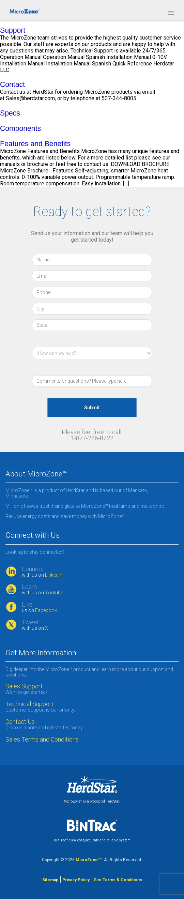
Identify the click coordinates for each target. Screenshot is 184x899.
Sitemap (50, 880)
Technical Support (29, 704)
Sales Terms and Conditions (42, 739)
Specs (10, 113)
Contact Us (20, 721)
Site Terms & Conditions (118, 880)
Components (20, 128)
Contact (12, 84)
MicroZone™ (89, 859)
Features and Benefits (35, 144)
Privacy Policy (76, 880)
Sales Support (24, 686)
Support (12, 30)
